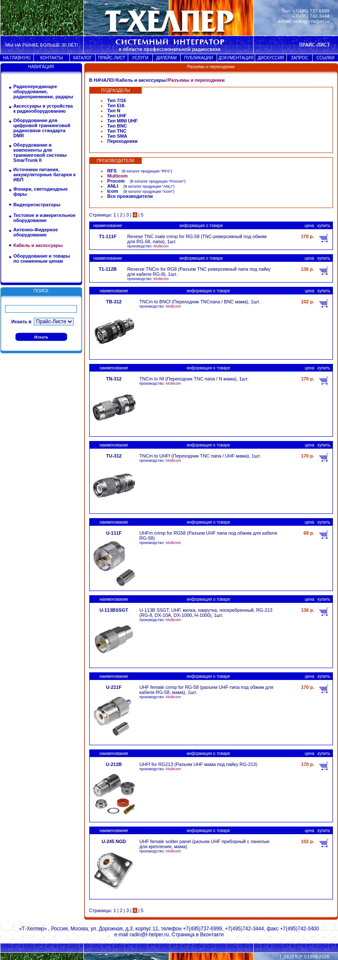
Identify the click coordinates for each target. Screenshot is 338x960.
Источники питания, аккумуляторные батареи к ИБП (45, 174)
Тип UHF (116, 115)
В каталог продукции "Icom (147, 191)
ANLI (112, 186)
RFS (112, 170)
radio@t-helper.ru (311, 21)
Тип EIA (116, 105)
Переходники (122, 141)
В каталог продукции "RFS (146, 171)
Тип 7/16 (116, 100)
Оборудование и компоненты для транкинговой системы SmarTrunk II (40, 152)
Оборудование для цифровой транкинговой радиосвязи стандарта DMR (42, 128)
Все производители (130, 196)
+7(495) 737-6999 (311, 11)
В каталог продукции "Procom (157, 181)
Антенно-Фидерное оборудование (36, 232)
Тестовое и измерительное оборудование (45, 218)
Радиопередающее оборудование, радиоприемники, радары (43, 91)
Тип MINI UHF (122, 120)
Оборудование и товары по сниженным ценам (42, 258)
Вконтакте (212, 935)
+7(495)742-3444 (244, 929)
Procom (116, 180)
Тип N (114, 110)
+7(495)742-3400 (299, 929)
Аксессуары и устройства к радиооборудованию (43, 108)
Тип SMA (117, 136)
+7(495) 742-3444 (311, 16)
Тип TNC (116, 130)
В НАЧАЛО (101, 80)
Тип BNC (117, 125)
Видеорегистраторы (37, 204)
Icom (112, 191)
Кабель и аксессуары (141, 80)
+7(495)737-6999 (202, 929)
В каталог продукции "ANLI (148, 186)
